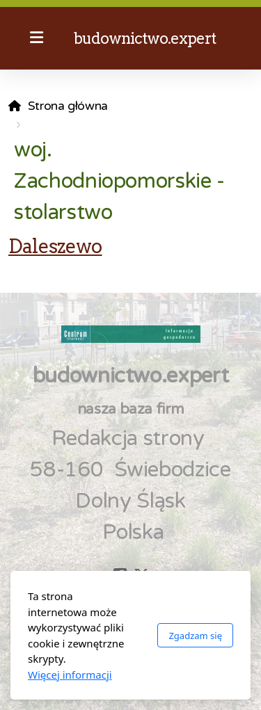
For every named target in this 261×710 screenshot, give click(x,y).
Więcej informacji (70, 674)
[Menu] (36, 38)
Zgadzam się (195, 635)
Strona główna (68, 106)
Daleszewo (55, 246)
